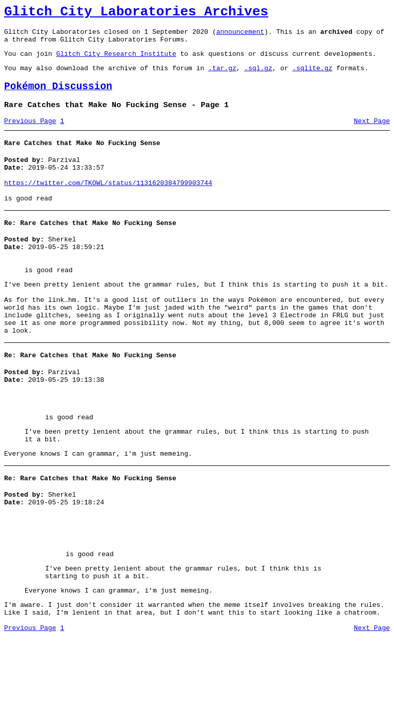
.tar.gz (222, 77)
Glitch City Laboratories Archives (136, 13)
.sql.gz (258, 77)
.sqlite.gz (312, 77)
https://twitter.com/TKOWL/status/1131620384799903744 (108, 203)
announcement (240, 35)
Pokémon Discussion (58, 97)
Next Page (372, 134)
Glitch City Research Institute (116, 61)
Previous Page (30, 134)
